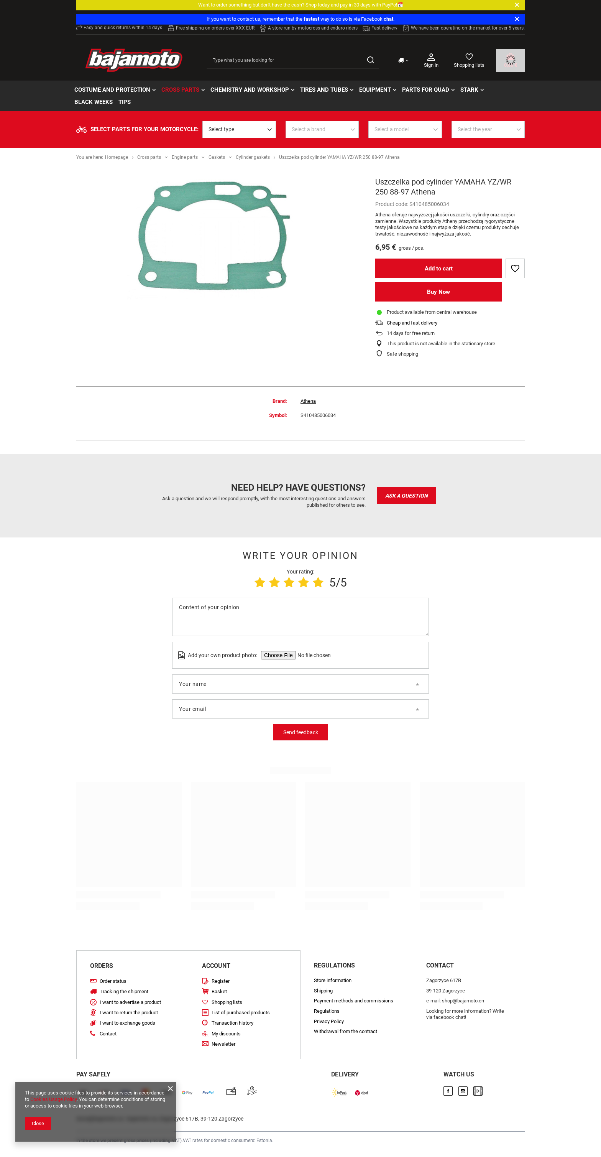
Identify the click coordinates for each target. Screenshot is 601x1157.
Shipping (323, 991)
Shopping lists (469, 65)
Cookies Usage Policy (53, 1099)
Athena (308, 401)
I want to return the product (129, 1012)
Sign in (431, 60)
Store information (332, 980)
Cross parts (180, 89)
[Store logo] (133, 60)
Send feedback (300, 732)
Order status (113, 981)
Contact (108, 1034)
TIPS (124, 102)
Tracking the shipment (124, 991)
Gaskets (217, 157)
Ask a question (406, 496)
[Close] (517, 5)
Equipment (375, 89)
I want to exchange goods (127, 1023)
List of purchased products (241, 1012)
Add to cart (439, 268)
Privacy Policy (329, 1021)
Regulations (327, 1011)
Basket (219, 991)
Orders (101, 965)
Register (221, 981)
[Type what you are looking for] (293, 60)
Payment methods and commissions (353, 1001)
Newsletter (223, 1044)
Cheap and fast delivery (412, 323)
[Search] (370, 60)
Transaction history (232, 1023)
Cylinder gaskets (253, 157)
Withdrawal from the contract (345, 1031)
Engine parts (185, 157)
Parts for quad (425, 89)
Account (216, 965)
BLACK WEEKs (93, 102)
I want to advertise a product (130, 1002)
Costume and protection (112, 89)
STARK (469, 89)
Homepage (116, 157)
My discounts (226, 1034)
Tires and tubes (324, 89)
